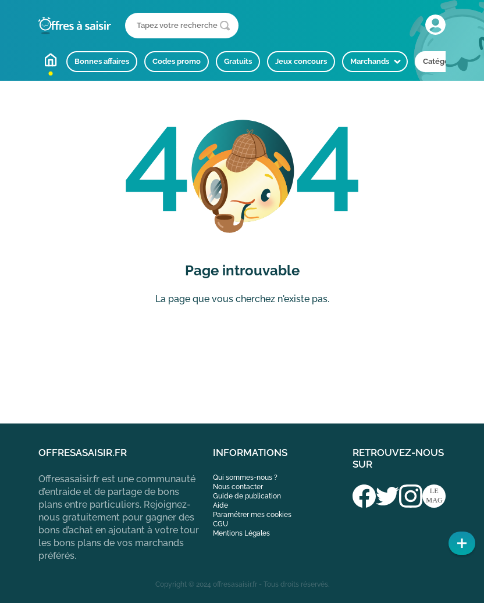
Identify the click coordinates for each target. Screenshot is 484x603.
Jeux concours (301, 61)
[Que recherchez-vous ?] (182, 25)
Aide (220, 505)
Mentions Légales (241, 533)
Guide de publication (247, 496)
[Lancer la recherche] (225, 26)
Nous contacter (238, 487)
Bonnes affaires (101, 61)
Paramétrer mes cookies (252, 515)
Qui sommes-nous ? (245, 477)
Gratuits (238, 61)
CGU (220, 524)
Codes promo (176, 61)
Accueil (50, 60)
